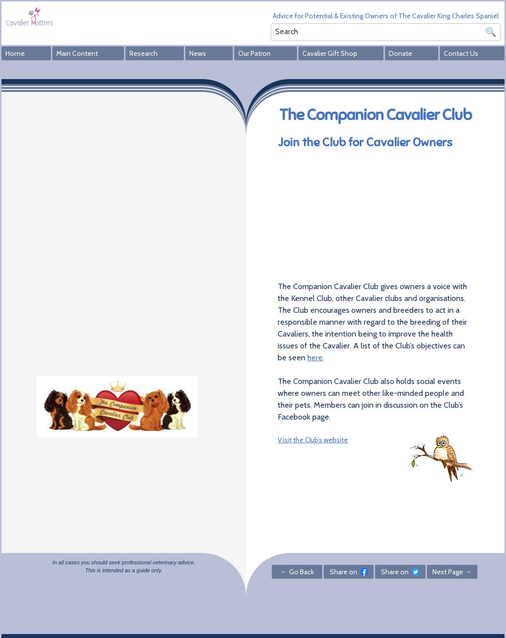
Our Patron (254, 53)
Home (15, 53)
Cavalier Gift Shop (329, 53)
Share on (349, 571)
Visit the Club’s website (313, 439)
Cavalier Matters (29, 16)
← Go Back (297, 571)
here (315, 357)
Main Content (77, 53)
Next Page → (451, 571)
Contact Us (461, 53)
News (197, 53)
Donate (400, 53)
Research (143, 53)
